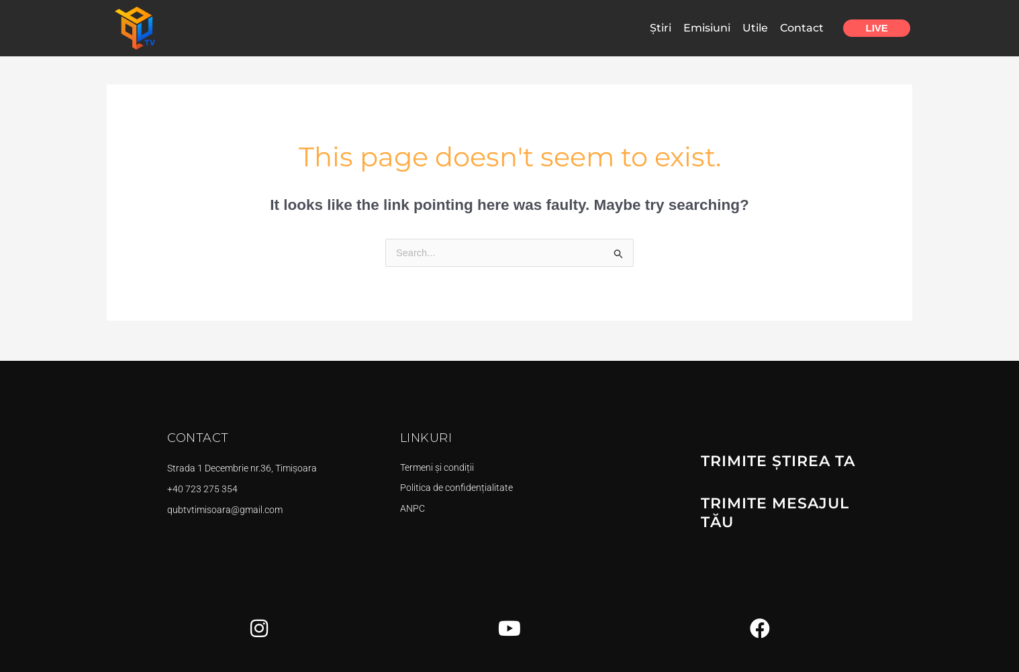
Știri (660, 27)
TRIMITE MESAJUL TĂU (787, 514)
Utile (755, 27)
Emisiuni (706, 27)
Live (877, 28)
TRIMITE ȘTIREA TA (772, 473)
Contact (802, 27)
